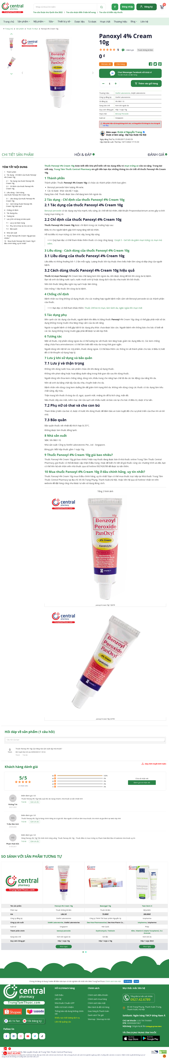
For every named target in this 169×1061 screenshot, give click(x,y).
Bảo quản (13, 229)
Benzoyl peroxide (53, 210)
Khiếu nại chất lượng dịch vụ (67, 1017)
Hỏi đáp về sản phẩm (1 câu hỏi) (30, 732)
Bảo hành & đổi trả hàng (98, 1007)
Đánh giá (157, 154)
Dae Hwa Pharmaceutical (97, 922)
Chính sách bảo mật (113, 981)
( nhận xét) (23, 786)
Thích (18, 755)
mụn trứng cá (131, 165)
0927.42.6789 (140, 999)
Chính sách (93, 988)
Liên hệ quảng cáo (63, 1021)
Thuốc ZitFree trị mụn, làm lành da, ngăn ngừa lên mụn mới (113, 308)
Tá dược (92, 21)
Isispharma (142, 922)
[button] (83, 952)
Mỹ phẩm (39, 21)
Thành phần (11, 172)
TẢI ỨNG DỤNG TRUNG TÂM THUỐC (139, 1032)
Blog (133, 21)
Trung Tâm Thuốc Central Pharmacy (72, 169)
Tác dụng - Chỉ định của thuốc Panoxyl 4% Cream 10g (20, 176)
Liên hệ (144, 21)
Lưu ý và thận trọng (17, 223)
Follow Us (8, 1029)
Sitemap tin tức (103, 1019)
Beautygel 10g (105, 906)
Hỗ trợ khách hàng (65, 988)
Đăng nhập (127, 6)
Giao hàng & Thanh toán (98, 1011)
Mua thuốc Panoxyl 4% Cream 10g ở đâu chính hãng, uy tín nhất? (19, 242)
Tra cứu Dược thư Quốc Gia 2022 (48, 12)
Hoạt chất (105, 21)
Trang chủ (8, 21)
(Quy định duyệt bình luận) (155, 764)
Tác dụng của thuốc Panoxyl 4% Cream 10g (20, 182)
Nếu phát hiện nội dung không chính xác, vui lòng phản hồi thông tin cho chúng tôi (131, 124)
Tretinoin (111, 931)
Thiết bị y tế (64, 21)
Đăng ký (148, 6)
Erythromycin (101, 931)
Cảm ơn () (34, 802)
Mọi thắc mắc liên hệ (134, 988)
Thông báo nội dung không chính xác (69, 1012)
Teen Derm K (147, 906)
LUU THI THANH (137, 1020)
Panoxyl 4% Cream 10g (64, 906)
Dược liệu (80, 21)
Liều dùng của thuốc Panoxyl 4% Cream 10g (20, 200)
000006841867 (132, 1023)
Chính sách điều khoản (98, 995)
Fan (12, 1021)
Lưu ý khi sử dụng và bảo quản (18, 219)
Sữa (51, 21)
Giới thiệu (59, 995)
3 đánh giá (130, 50)
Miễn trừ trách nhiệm (64, 1007)
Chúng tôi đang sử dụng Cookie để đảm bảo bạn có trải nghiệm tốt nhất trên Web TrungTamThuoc (75, 981)
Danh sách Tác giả (96, 1015)
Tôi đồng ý (127, 981)
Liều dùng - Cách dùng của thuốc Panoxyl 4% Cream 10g (17, 193)
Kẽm (133, 931)
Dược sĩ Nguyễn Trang (129, 132)
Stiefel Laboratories (122, 93)
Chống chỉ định (12, 210)
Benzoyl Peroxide (121, 114)
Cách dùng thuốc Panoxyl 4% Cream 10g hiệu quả (19, 205)
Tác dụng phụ (12, 213)
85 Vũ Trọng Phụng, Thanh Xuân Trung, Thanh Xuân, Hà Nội (144, 1008)
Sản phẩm (23, 21)
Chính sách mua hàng (97, 999)
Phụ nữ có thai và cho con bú (21, 226)
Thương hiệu (120, 21)
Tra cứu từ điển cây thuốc (111, 12)
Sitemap (91, 1019)
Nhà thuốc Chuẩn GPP (64, 1003)
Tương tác (10, 216)
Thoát (136, 981)
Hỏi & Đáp (84, 154)
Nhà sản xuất (12, 233)
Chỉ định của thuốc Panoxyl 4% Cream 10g (20, 187)
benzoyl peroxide (63, 931)
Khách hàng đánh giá (21, 767)
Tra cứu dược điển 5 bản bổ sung (81, 12)
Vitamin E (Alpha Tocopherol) (147, 931)
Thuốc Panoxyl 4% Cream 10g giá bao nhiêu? (19, 237)
